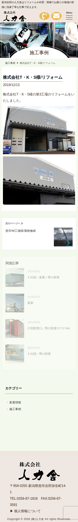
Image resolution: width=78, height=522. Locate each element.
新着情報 (15, 402)
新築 (30, 302)
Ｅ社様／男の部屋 (39, 353)
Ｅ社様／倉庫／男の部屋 (43, 277)
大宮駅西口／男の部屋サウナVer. (48, 328)
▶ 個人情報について (25, 511)
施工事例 (15, 409)
